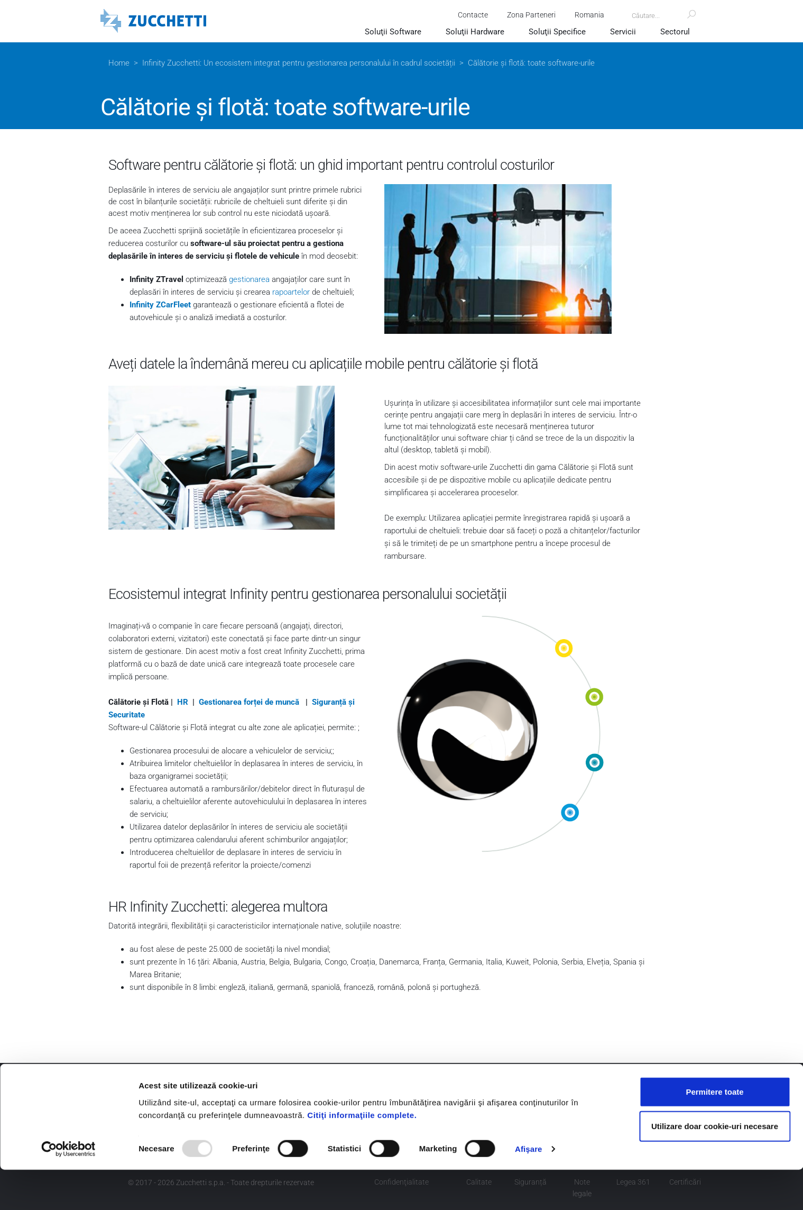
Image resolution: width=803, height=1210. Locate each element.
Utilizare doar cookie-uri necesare (714, 1166)
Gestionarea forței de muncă (250, 702)
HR (182, 702)
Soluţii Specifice (557, 32)
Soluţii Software (393, 32)
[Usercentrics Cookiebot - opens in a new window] (68, 1189)
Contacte (471, 15)
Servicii (623, 32)
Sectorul (675, 32)
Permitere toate (714, 1131)
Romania (588, 15)
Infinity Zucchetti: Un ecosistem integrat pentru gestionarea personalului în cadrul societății (298, 63)
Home (119, 63)
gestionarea (249, 279)
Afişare (528, 1189)
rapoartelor (291, 292)
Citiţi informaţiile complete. (362, 1154)
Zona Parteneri (529, 15)
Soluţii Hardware (475, 32)
